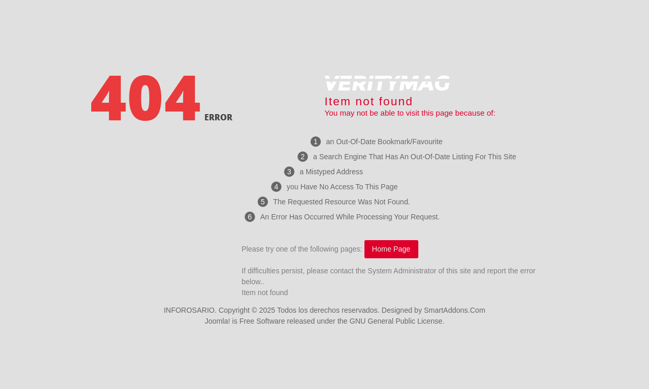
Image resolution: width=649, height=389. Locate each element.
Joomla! (217, 321)
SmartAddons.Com (454, 310)
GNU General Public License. (396, 321)
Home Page (391, 249)
